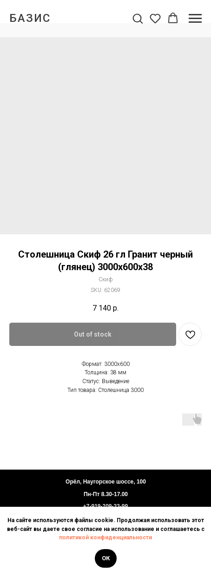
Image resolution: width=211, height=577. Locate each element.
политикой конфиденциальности (105, 537)
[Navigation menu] (195, 18)
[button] (137, 18)
